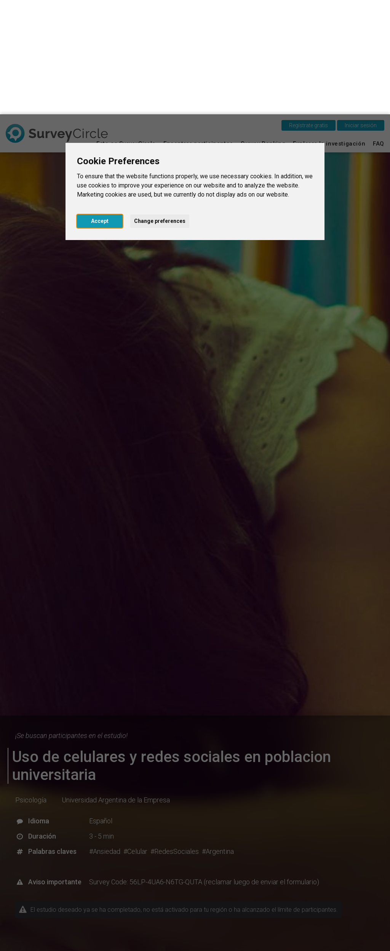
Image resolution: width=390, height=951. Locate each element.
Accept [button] (100, 107)
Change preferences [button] (159, 107)
